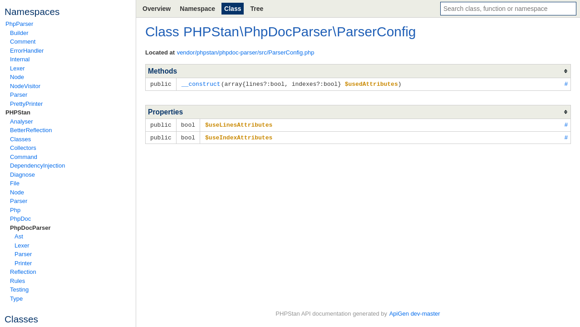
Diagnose (22, 174)
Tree (256, 8)
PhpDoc (20, 218)
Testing (19, 289)
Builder (19, 33)
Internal (19, 59)
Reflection (23, 271)
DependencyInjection (37, 165)
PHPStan (17, 112)
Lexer (17, 68)
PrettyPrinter (26, 103)
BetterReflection (31, 130)
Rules (17, 280)
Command (23, 157)
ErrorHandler (27, 50)
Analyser (21, 121)
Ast (19, 236)
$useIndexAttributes (238, 136)
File (15, 183)
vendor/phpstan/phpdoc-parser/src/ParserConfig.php (246, 52)
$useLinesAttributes (238, 124)
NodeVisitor (25, 86)
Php (15, 210)
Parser (18, 94)
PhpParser (19, 23)
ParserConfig (376, 31)
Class (232, 8)
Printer (23, 263)
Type (16, 298)
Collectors (23, 147)
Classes (20, 139)
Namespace (197, 8)
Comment (22, 41)
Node (17, 77)
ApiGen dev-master (414, 313)
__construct (201, 83)
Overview (157, 8)
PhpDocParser (30, 227)
